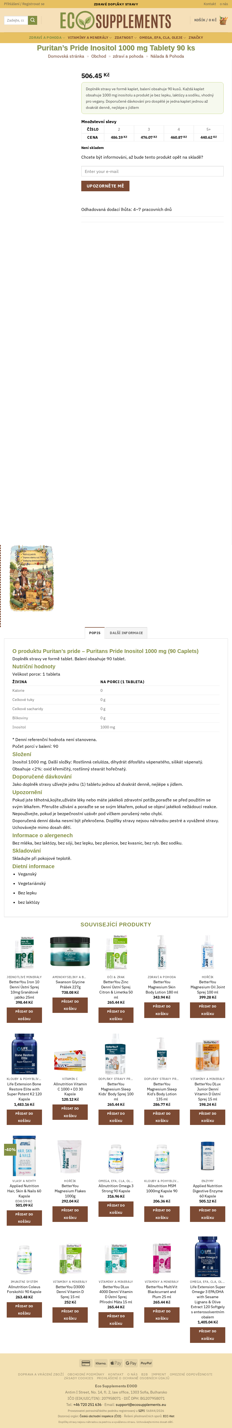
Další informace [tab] (126, 633)
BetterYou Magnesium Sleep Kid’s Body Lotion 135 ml (162, 1092)
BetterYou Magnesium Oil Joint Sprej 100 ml (208, 986)
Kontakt (210, 4)
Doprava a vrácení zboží (41, 1374)
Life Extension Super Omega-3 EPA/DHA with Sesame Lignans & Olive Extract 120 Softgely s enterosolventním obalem (207, 1301)
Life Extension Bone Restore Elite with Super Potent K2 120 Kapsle (24, 1092)
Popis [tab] (94, 633)
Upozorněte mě (105, 186)
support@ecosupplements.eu (141, 1404)
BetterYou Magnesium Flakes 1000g (70, 1190)
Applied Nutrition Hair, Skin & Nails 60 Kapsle (24, 1190)
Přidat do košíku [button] (24, 1015)
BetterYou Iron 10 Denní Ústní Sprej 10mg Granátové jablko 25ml (24, 989)
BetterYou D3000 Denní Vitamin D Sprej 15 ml (70, 1291)
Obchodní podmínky (86, 1374)
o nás (224, 4)
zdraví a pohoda (47, 37)
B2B (144, 1374)
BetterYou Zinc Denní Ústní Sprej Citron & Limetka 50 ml (116, 989)
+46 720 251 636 (87, 1404)
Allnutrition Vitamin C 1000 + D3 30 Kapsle (70, 1089)
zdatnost (126, 37)
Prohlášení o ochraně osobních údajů (133, 1378)
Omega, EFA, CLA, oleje (162, 37)
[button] (24, 4)
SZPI (141, 1411)
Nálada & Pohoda (167, 56)
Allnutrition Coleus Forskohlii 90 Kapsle (24, 1289)
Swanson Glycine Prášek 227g (70, 984)
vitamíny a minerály (90, 37)
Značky (196, 37)
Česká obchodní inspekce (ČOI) (100, 1416)
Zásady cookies (78, 1378)
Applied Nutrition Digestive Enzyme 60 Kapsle (208, 1190)
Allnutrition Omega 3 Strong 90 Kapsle (116, 1188)
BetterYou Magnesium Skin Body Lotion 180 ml (162, 986)
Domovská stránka (66, 56)
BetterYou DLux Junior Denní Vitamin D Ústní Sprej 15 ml (208, 1092)
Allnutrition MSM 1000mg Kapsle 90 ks (161, 1190)
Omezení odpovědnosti (191, 1374)
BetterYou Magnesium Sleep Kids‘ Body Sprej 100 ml (116, 1092)
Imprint (159, 1374)
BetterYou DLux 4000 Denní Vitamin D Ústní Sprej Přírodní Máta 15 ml (116, 1294)
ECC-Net (168, 1416)
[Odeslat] (32, 20)
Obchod (98, 56)
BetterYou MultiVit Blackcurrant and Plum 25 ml (161, 1291)
